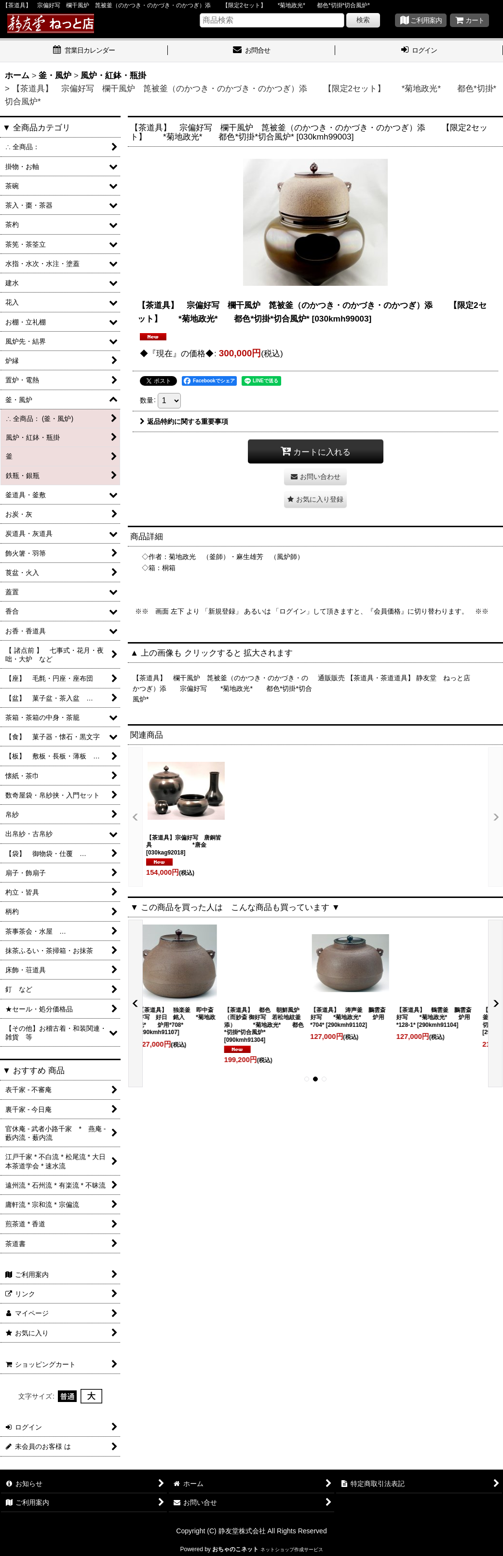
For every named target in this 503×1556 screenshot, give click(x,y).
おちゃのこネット (235, 1549)
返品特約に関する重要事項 (184, 421)
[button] (315, 499)
